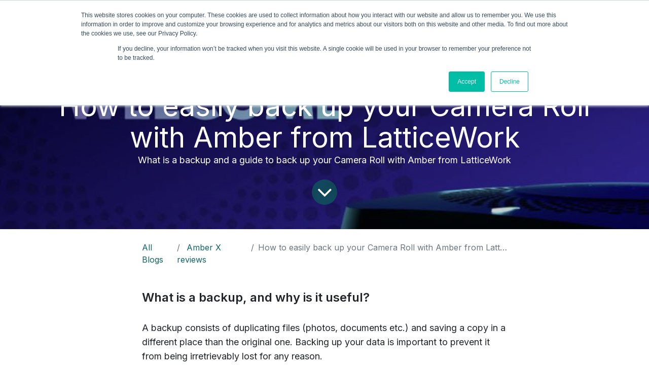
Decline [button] (509, 81)
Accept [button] (466, 81)
